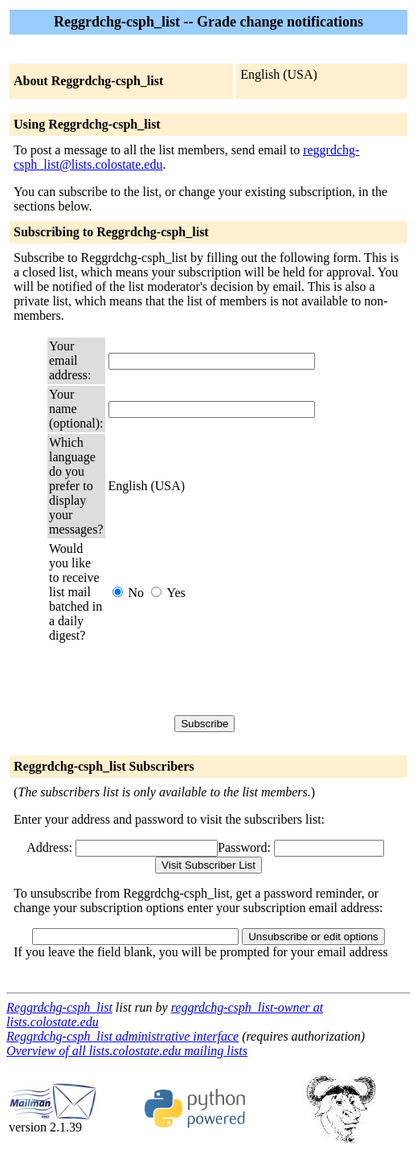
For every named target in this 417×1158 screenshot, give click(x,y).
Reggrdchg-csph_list (59, 1007)
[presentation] (230, 679)
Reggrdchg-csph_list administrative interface (122, 1036)
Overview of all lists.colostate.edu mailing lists (126, 1051)
